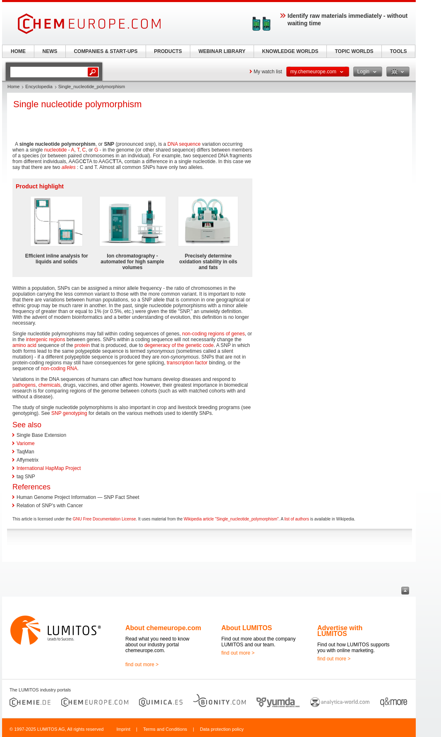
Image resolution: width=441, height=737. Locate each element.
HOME (18, 51)
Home (13, 86)
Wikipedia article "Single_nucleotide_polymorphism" (231, 519)
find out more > (141, 664)
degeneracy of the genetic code (178, 345)
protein (82, 345)
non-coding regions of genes (213, 334)
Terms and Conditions (165, 729)
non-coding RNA (59, 368)
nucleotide (55, 150)
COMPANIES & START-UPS (105, 51)
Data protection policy (222, 729)
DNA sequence (184, 144)
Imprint (123, 729)
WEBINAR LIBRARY (222, 51)
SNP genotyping (69, 413)
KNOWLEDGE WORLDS (290, 51)
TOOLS (398, 51)
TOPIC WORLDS (354, 51)
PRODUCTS (168, 51)
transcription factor (187, 363)
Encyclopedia (38, 86)
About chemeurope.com (163, 627)
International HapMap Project (49, 468)
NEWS (50, 51)
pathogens (24, 385)
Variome (26, 443)
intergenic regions (45, 339)
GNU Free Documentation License (104, 519)
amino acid (24, 345)
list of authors (296, 519)
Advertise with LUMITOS (339, 630)
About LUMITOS (246, 627)
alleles (69, 167)
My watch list (268, 72)
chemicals (49, 385)
